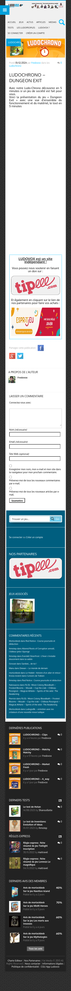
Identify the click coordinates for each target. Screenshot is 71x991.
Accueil (12, 22)
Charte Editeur (15, 960)
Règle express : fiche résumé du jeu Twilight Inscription (35, 845)
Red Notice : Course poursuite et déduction (41, 680)
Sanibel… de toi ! (29, 663)
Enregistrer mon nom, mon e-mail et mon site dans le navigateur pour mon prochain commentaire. (35, 471)
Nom (18, 429)
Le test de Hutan (32, 806)
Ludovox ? (43, 27)
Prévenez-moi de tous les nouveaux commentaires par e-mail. (34, 482)
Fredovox (36, 62)
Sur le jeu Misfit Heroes (35, 905)
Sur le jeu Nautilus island (36, 891)
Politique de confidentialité (25, 966)
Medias (52, 22)
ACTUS (30, 22)
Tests (11, 27)
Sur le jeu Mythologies (35, 937)
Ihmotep (13, 648)
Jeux (21, 22)
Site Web (19, 454)
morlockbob (37, 887)
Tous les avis (35, 948)
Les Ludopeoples (26, 27)
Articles (40, 22)
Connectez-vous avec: (20, 402)
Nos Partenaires (32, 960)
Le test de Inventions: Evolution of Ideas (34, 823)
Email (18, 441)
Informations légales (52, 963)
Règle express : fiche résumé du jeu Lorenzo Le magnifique (37, 861)
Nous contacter (32, 963)
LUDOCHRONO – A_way (36, 779)
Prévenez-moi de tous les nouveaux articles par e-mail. (34, 493)
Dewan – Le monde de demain (34, 668)
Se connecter (15, 33)
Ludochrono (15, 65)
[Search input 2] (30, 519)
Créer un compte (35, 33)
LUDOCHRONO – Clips (35, 734)
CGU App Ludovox (50, 966)
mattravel (43, 852)
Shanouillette (45, 810)
